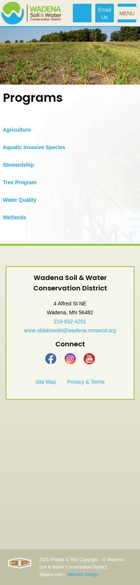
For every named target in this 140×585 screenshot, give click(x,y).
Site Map (45, 382)
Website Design (83, 574)
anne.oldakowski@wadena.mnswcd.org (70, 330)
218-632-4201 (70, 321)
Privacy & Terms (86, 382)
